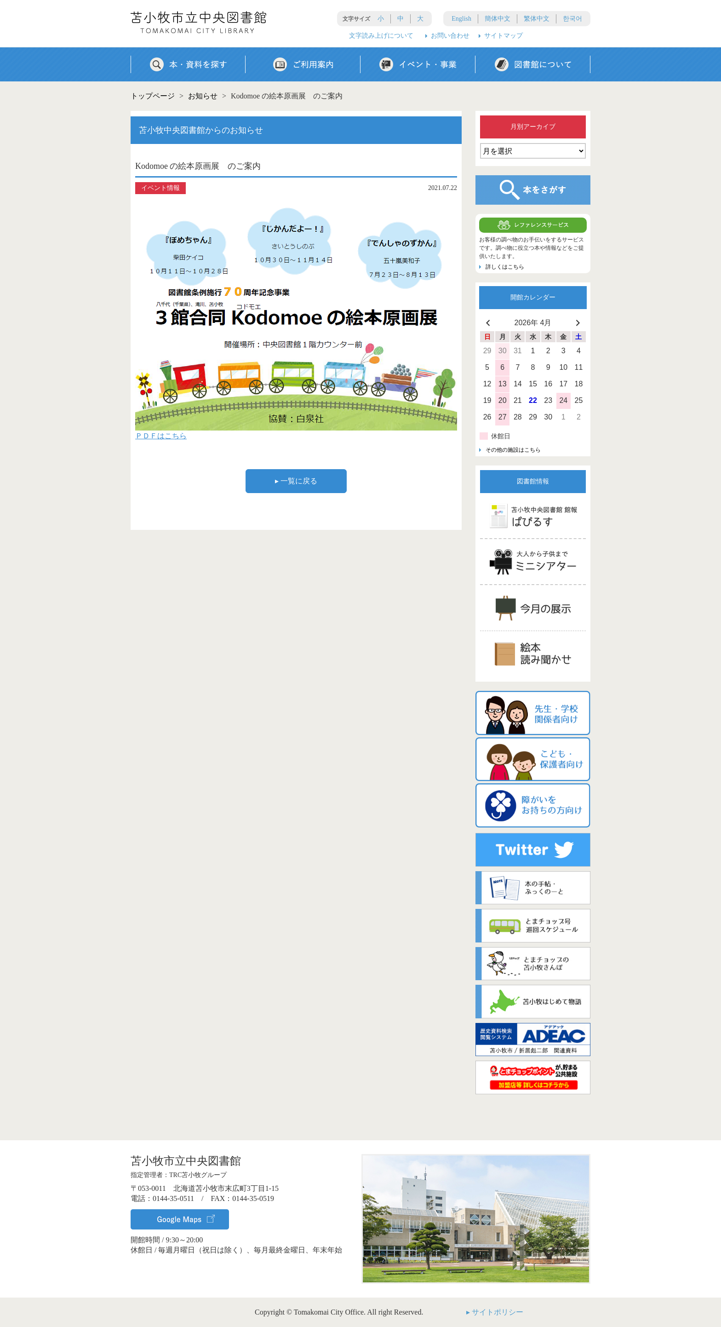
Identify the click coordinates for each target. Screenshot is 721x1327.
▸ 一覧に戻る (296, 481)
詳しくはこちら (505, 267)
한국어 (572, 18)
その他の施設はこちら (513, 450)
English (461, 18)
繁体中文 (536, 18)
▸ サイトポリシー (494, 1312)
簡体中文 (497, 18)
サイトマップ (503, 35)
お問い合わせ (450, 35)
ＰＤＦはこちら (161, 436)
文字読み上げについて (381, 35)
